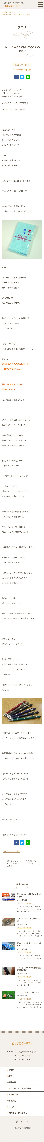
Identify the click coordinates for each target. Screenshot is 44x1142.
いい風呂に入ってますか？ (30, 862)
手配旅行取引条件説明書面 (22, 1128)
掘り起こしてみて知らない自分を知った (12, 863)
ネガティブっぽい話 (22, 65)
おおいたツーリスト (19, 1140)
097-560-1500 (24, 1056)
